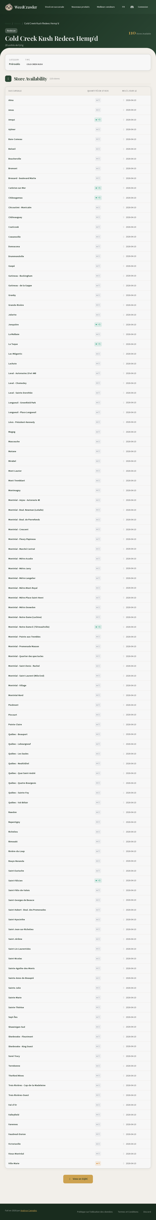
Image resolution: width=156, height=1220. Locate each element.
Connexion (143, 7)
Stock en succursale (54, 7)
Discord (147, 1211)
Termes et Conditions (128, 1211)
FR (123, 7)
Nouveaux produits (81, 7)
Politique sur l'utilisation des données (95, 1211)
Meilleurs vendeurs (106, 7)
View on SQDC (78, 1179)
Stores (17, 23)
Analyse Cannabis (28, 1210)
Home (8, 23)
